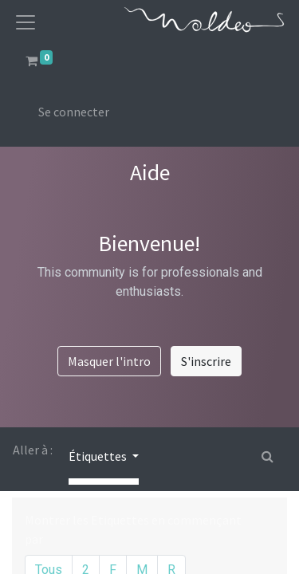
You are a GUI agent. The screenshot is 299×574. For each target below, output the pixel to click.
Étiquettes (99, 456)
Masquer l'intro (109, 361)
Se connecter (73, 112)
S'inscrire (206, 361)
